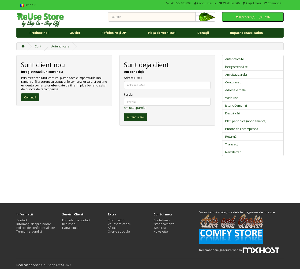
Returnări (231, 136)
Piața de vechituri (162, 33)
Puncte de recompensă (241, 129)
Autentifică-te (234, 59)
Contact (21, 220)
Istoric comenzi (164, 224)
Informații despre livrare (33, 224)
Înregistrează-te (236, 67)
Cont (38, 46)
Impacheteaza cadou (246, 33)
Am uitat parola (135, 107)
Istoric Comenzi (236, 105)
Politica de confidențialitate (35, 228)
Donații (203, 33)
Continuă (30, 97)
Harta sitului (70, 228)
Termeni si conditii (29, 231)
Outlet (75, 33)
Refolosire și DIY (114, 33)
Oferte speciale (119, 231)
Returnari (68, 224)
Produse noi (39, 33)
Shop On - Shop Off (46, 265)
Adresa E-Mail (133, 78)
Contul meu (233, 82)
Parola (128, 95)
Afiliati (112, 228)
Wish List (231, 98)
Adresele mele (235, 90)
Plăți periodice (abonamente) (245, 121)
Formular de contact (76, 220)
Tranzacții (232, 144)
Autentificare (60, 46)
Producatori (116, 220)
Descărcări (232, 113)
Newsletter (233, 152)
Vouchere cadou (119, 224)
